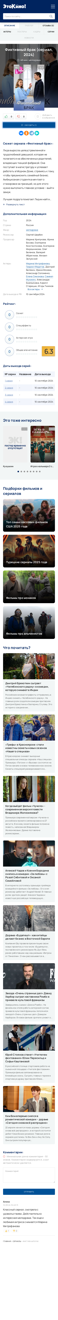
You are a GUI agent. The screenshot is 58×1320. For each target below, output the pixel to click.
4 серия (9, 401)
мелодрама (32, 229)
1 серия (9, 380)
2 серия (9, 387)
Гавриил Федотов (35, 266)
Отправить (29, 1192)
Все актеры (34, 289)
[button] (18, 471)
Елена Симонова (35, 276)
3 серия (9, 394)
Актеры (7, 31)
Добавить (45, 116)
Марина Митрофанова (38, 263)
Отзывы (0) (48, 25)
